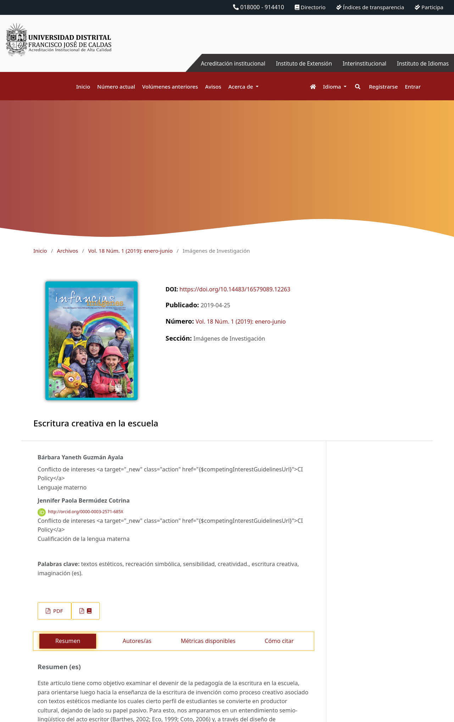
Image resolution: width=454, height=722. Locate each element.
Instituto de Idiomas (422, 63)
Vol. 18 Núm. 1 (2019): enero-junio (130, 250)
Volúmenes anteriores (170, 86)
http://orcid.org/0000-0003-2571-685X (85, 512)
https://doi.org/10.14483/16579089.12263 (234, 289)
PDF (57, 610)
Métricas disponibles (208, 641)
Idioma (333, 86)
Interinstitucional (361, 63)
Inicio (83, 86)
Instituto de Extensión (299, 63)
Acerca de (241, 86)
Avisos (213, 86)
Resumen (67, 641)
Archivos (67, 250)
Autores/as (137, 641)
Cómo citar (279, 641)
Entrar (413, 86)
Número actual (116, 86)
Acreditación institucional (225, 63)
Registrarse (383, 86)
